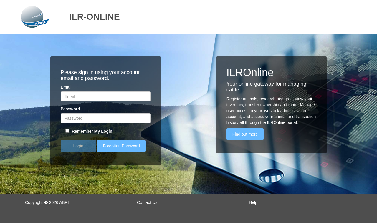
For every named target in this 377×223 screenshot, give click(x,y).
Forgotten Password (121, 146)
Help (253, 202)
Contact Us (147, 202)
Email (66, 87)
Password (70, 108)
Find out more (245, 134)
